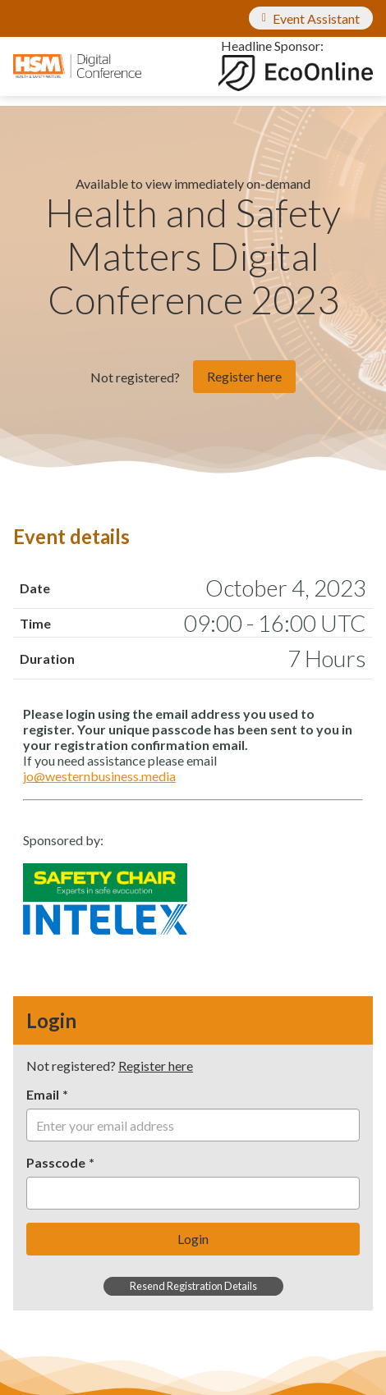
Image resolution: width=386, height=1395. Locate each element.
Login (193, 1238)
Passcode (55, 1162)
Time (35, 623)
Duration (47, 658)
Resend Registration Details (193, 1285)
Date (35, 588)
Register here (244, 376)
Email (42, 1094)
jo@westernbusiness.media (99, 776)
